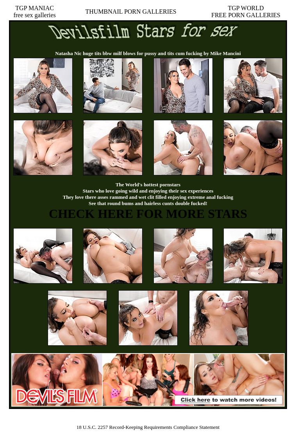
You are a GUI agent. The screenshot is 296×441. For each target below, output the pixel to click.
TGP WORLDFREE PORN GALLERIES (245, 11)
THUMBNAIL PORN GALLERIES (130, 11)
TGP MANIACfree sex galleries (34, 11)
